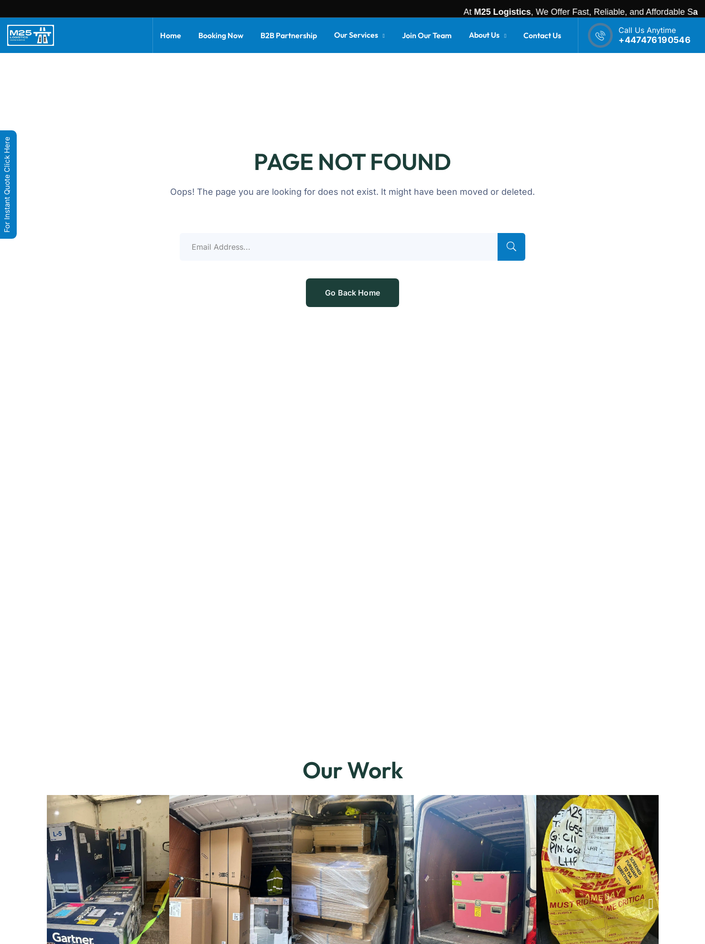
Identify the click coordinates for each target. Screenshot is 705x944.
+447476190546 (654, 40)
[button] (54, 904)
